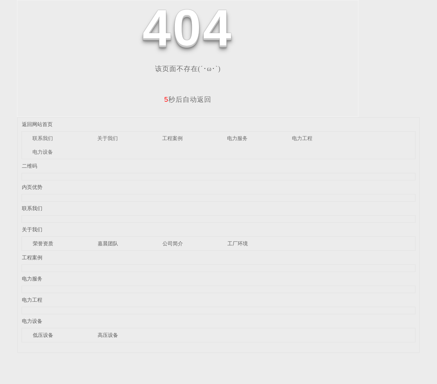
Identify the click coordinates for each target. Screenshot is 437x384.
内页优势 (32, 187)
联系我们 (42, 138)
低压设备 (43, 335)
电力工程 (302, 138)
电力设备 (42, 152)
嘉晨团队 (108, 243)
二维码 (29, 166)
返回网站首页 (37, 124)
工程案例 (172, 138)
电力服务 (237, 138)
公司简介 (173, 243)
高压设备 (108, 335)
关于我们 (107, 138)
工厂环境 (237, 243)
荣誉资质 (43, 243)
